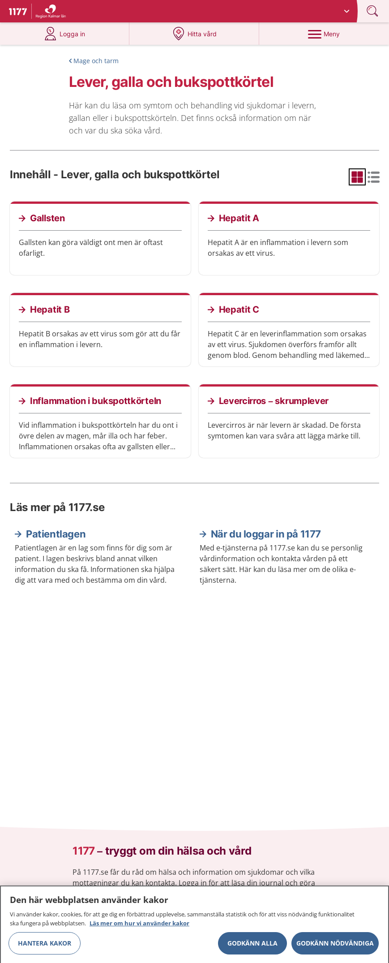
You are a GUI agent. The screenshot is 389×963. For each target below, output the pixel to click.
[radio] (357, 177)
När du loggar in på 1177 (266, 534)
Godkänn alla (252, 946)
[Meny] (324, 33)
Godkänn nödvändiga (335, 946)
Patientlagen (55, 534)
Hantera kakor (44, 946)
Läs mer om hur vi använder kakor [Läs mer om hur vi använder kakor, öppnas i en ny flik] (139, 926)
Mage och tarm (96, 60)
